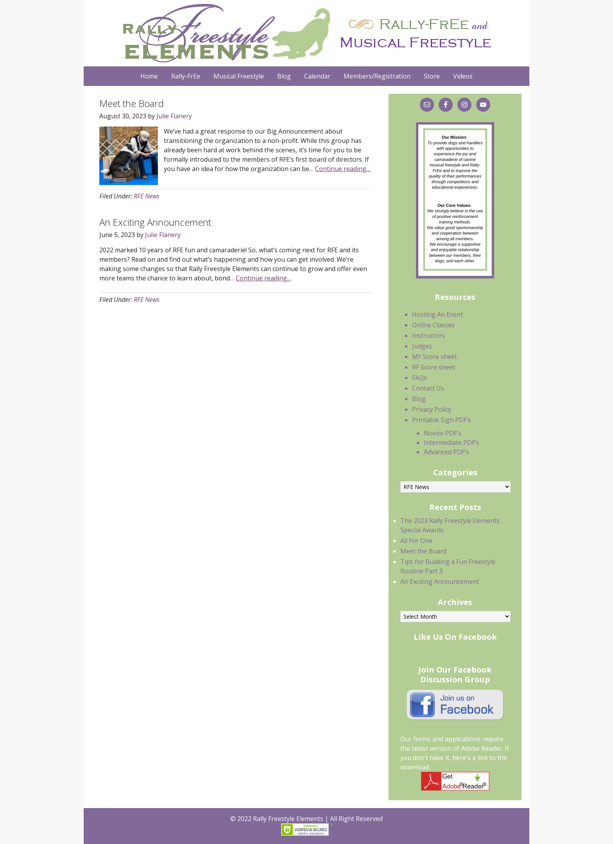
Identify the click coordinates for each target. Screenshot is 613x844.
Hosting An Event (437, 314)
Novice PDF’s (442, 433)
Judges (422, 346)
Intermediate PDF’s (451, 442)
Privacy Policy (431, 409)
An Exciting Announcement (155, 222)
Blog (419, 398)
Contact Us (428, 388)
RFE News (147, 196)
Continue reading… (343, 168)
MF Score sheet (434, 356)
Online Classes (433, 325)
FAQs (419, 377)
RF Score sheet (433, 367)
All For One (416, 540)
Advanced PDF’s (446, 452)
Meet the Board (131, 103)
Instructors (428, 335)
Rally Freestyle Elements (304, 33)
